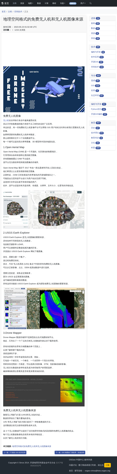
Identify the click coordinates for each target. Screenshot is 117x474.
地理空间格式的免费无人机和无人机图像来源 (31, 446)
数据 (39, 3)
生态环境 (97, 95)
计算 (46, 3)
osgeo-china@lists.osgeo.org (97, 471)
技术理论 (97, 133)
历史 (95, 128)
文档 (14, 3)
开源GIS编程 (99, 114)
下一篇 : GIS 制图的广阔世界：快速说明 (70, 452)
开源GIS (97, 62)
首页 (5, 3)
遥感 (95, 80)
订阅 (107, 465)
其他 (95, 38)
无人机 (6, 120)
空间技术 (18, 11)
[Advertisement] (44, 50)
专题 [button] (62, 3)
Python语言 (98, 109)
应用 (95, 90)
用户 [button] (82, 3)
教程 (54, 3)
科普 (96, 147)
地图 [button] (30, 3)
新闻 (95, 23)
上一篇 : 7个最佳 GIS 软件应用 (14, 452)
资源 (22, 3)
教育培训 (97, 138)
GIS (95, 85)
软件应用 (97, 57)
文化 (95, 143)
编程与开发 (98, 52)
